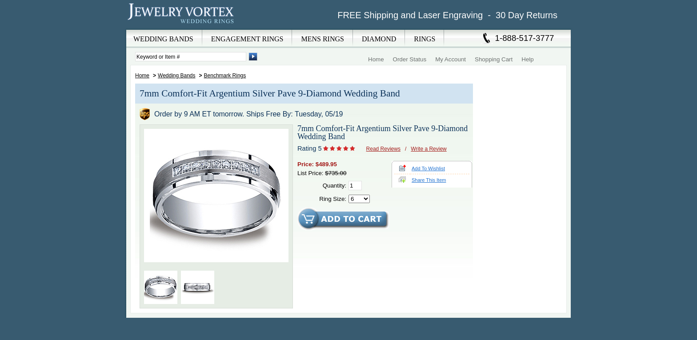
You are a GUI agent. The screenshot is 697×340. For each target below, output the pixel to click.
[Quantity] (355, 185)
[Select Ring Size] (359, 199)
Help (527, 59)
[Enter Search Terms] (190, 56)
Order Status (410, 59)
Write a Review (428, 149)
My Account (450, 59)
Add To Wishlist (428, 168)
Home (376, 59)
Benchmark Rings (225, 75)
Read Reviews (383, 149)
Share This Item (429, 180)
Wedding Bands (177, 75)
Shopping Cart (494, 59)
